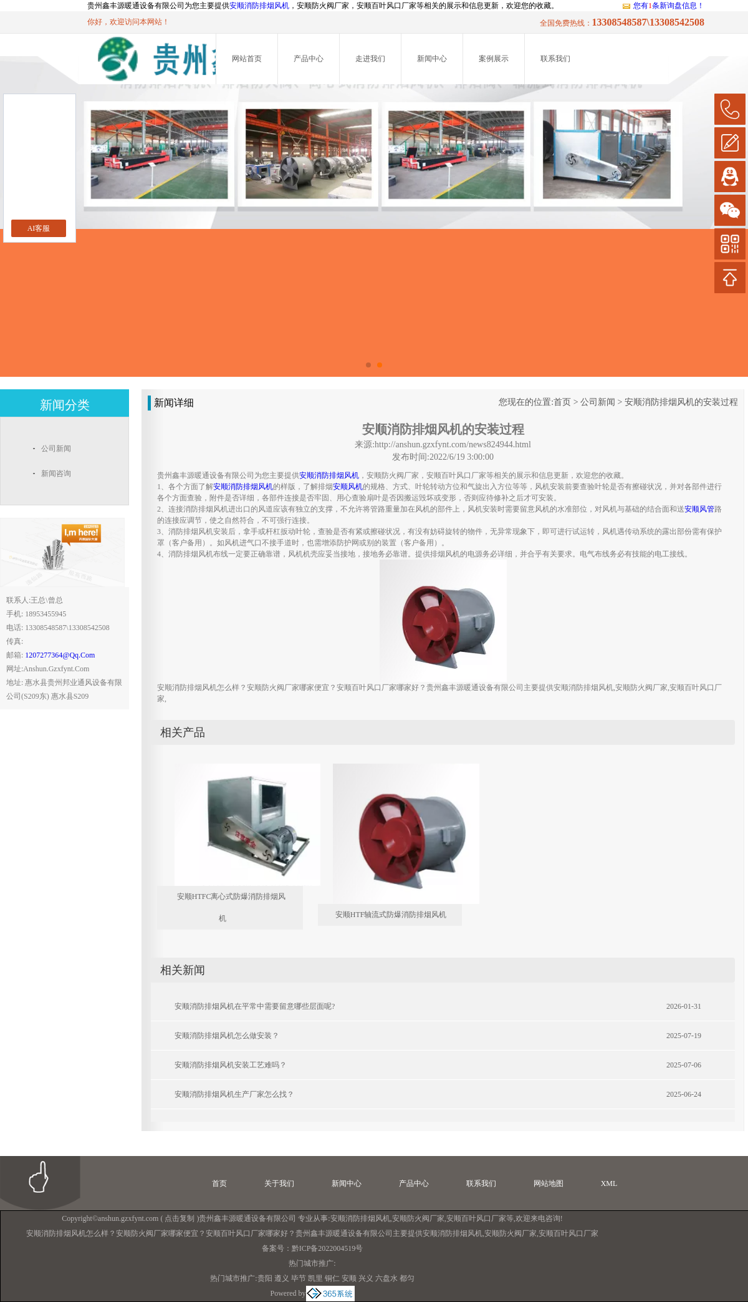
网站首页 (247, 58)
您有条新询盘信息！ (662, 5)
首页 (562, 402)
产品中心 (309, 58)
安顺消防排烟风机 (259, 5)
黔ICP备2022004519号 (327, 1248)
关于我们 (279, 1183)
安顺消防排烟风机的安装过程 (681, 402)
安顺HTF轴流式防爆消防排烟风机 (391, 914)
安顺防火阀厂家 (418, 1218)
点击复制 (179, 1218)
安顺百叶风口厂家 (476, 1218)
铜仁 (332, 1278)
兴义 (365, 1278)
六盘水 (386, 1278)
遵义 (281, 1278)
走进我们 (370, 58)
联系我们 (555, 58)
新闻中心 (432, 58)
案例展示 (494, 58)
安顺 (349, 1278)
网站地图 (548, 1183)
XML (609, 1183)
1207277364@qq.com (60, 655)
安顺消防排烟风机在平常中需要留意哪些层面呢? (255, 1006)
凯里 (315, 1278)
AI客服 (38, 228)
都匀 (407, 1278)
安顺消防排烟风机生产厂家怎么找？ (234, 1094)
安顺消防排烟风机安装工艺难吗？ (231, 1065)
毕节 (298, 1278)
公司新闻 (597, 402)
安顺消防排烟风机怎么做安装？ (227, 1035)
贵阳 (264, 1278)
